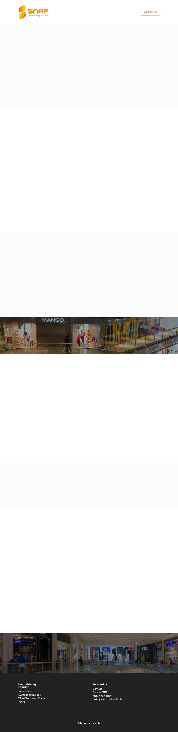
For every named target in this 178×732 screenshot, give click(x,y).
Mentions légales (102, 695)
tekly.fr (96, 723)
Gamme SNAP (100, 692)
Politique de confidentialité (107, 699)
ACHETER (150, 12)
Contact (97, 688)
